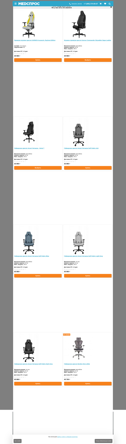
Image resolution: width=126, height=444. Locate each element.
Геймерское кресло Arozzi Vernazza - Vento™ (29, 148)
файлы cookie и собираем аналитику (67, 436)
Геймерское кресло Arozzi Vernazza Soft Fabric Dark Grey (33, 364)
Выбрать (88, 60)
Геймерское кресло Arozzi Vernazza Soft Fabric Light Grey (83, 256)
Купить (38, 60)
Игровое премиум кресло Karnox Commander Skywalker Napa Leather (87, 40)
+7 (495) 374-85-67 (91, 4)
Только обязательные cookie (103, 441)
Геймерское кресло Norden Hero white (77, 364)
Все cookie (17, 441)
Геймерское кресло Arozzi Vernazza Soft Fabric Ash (81, 148)
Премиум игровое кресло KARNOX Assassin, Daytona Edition (34, 40)
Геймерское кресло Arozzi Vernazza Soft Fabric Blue (31, 256)
